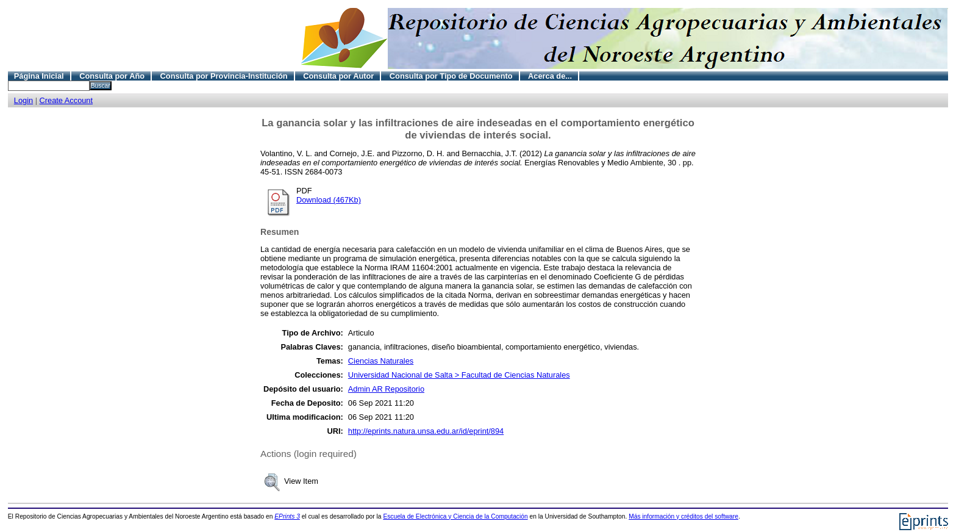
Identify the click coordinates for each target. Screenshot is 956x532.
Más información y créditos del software (683, 516)
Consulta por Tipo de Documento (451, 76)
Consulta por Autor (338, 76)
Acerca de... (550, 76)
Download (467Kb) (328, 199)
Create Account (66, 100)
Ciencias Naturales (380, 360)
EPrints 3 (287, 516)
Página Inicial (39, 76)
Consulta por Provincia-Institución (224, 76)
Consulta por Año (111, 76)
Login (23, 100)
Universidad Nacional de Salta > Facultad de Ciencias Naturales (459, 374)
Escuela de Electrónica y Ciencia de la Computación (455, 516)
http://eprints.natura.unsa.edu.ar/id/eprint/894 (426, 431)
